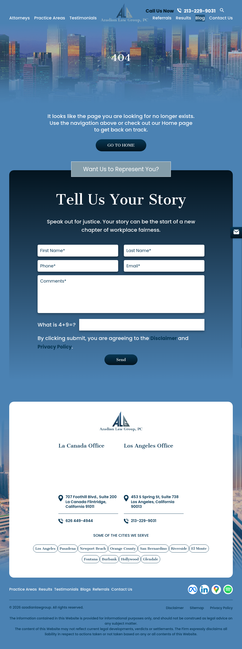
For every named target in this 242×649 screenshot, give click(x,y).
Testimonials (83, 19)
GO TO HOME (121, 145)
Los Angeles (45, 554)
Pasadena (68, 554)
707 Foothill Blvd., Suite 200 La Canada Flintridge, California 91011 (91, 507)
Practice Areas (49, 19)
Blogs (85, 594)
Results (183, 19)
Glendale (150, 564)
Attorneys (19, 19)
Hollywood (130, 564)
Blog (200, 19)
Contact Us (221, 19)
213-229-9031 (201, 11)
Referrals (162, 19)
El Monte (199, 554)
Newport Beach (93, 554)
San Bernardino (153, 554)
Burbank (109, 564)
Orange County (123, 554)
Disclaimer (164, 342)
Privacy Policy (56, 350)
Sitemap (197, 612)
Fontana (91, 564)
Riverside (179, 554)
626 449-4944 (79, 526)
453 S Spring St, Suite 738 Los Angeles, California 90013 (155, 507)
